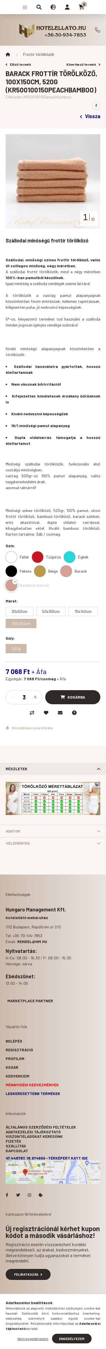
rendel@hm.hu (32, 941)
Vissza (90, 116)
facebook (6, 1195)
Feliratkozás (28, 1274)
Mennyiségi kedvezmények (32, 1084)
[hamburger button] (25, 7)
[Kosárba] (72, 697)
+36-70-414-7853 (97, 30)
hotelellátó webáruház (27, 917)
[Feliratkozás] (29, 728)
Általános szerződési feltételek (41, 1127)
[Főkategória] (8, 54)
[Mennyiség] (24, 697)
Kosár (12, 1067)
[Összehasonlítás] (32, 712)
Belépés (14, 1041)
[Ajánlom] (60, 712)
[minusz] (13, 697)
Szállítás (16, 1145)
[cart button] (81, 7)
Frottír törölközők (38, 54)
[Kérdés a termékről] (74, 712)
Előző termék (18, 64)
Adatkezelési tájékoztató (33, 1131)
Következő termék (83, 64)
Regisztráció (19, 1049)
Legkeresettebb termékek (33, 1093)
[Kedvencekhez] (46, 712)
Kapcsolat (17, 1150)
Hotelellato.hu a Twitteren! (18, 1195)
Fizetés (13, 1141)
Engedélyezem (72, 1339)
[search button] (39, 7)
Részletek (16, 768)
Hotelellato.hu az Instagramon (29, 1195)
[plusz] (35, 697)
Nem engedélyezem (33, 1339)
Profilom (15, 1058)
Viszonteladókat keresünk (34, 1136)
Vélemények (18, 843)
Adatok (13, 831)
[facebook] (96, 105)
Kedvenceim (17, 1076)
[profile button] (67, 7)
